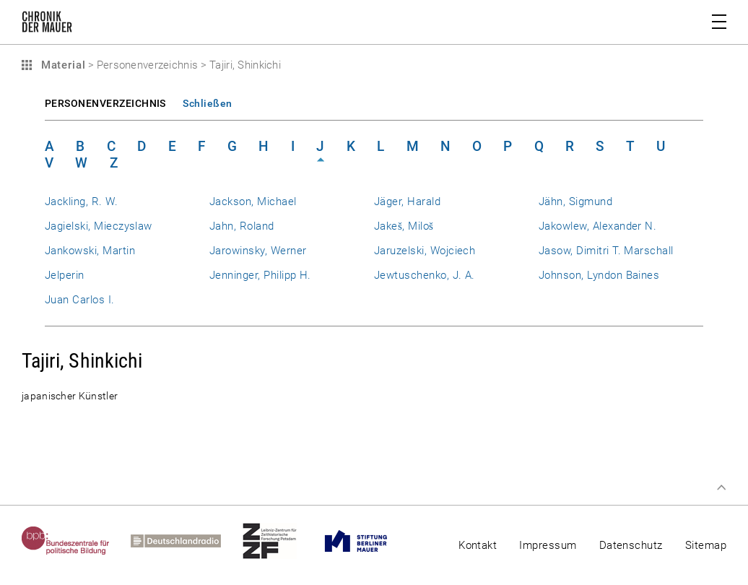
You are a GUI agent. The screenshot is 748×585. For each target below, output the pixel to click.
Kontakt (477, 545)
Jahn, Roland (241, 226)
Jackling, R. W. (81, 201)
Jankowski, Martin (90, 250)
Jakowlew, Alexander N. (597, 226)
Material (61, 65)
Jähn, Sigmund (575, 201)
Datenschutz (631, 545)
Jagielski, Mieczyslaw (98, 226)
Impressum (547, 545)
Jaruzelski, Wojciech (424, 250)
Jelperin (64, 275)
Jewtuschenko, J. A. (424, 275)
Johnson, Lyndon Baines (599, 275)
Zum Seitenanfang (721, 487)
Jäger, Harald (407, 201)
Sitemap (705, 545)
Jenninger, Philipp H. (260, 275)
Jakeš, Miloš (403, 226)
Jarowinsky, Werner (257, 250)
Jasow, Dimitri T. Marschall (606, 250)
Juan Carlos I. (80, 299)
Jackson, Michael (253, 201)
